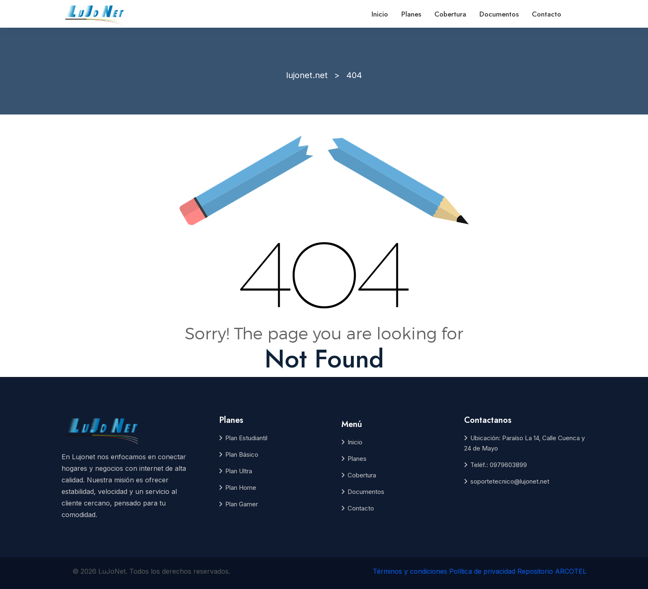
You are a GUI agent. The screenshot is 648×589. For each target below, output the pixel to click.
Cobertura (450, 14)
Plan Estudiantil (246, 438)
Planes (411, 14)
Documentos (499, 14)
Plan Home (240, 487)
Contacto (546, 14)
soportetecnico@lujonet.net (509, 481)
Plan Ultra (238, 471)
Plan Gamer (241, 504)
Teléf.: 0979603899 (498, 465)
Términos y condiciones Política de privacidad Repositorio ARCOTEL (479, 571)
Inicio (380, 14)
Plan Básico (241, 454)
